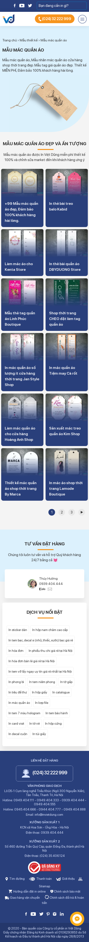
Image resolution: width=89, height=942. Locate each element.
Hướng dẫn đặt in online (27, 891)
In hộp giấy (39, 692)
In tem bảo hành (57, 713)
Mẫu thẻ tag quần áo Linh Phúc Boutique (20, 319)
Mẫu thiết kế (29, 40)
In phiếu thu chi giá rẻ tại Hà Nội (50, 651)
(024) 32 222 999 (54, 19)
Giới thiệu (65, 879)
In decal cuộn (18, 734)
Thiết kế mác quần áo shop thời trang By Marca (21, 488)
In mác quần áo (19, 703)
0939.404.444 (51, 584)
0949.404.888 (75, 809)
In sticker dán (18, 630)
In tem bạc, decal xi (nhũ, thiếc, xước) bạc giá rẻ (41, 640)
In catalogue (61, 692)
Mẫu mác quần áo (54, 40)
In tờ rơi (34, 723)
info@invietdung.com (49, 814)
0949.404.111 (24, 800)
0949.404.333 (48, 800)
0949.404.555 (44, 804)
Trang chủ (9, 40)
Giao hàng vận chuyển (22, 897)
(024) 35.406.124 (52, 856)
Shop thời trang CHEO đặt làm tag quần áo (64, 319)
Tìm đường (15, 879)
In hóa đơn (16, 651)
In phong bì (16, 682)
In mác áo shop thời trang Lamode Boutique (66, 488)
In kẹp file (41, 703)
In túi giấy (39, 734)
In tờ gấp (66, 682)
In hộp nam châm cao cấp (50, 630)
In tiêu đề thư (18, 692)
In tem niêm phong (42, 682)
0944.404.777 (50, 809)
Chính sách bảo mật (65, 891)
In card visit (16, 723)
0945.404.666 (25, 809)
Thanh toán (40, 879)
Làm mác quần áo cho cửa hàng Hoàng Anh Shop (20, 434)
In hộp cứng (53, 723)
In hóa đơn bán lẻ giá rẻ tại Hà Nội (32, 661)
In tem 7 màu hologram (24, 713)
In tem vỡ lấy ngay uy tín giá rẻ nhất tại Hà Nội (40, 671)
